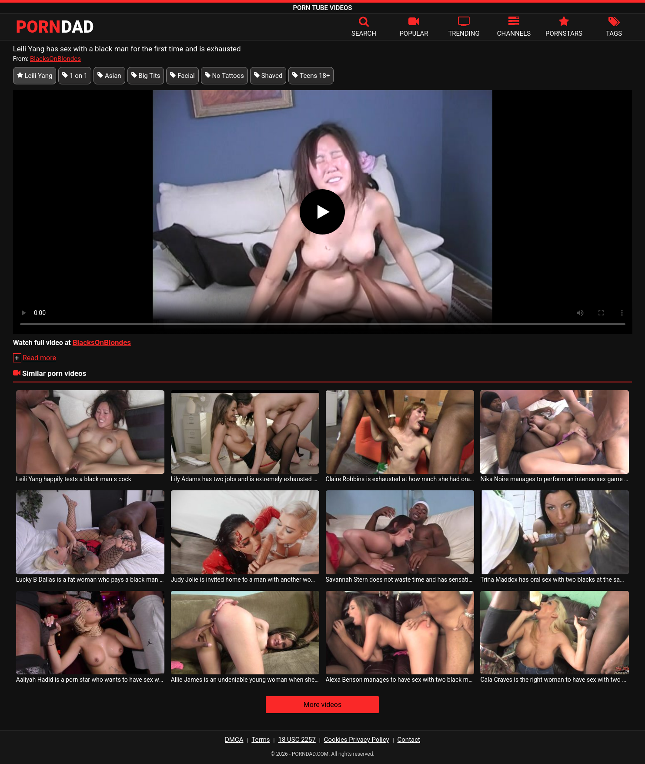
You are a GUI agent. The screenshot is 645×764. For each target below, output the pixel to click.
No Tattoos (224, 76)
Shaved (268, 76)
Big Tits (145, 76)
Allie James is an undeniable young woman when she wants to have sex (245, 679)
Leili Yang (35, 76)
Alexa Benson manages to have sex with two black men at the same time (400, 679)
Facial (182, 76)
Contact (409, 740)
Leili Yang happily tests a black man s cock (73, 479)
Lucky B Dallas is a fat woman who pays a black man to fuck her (90, 579)
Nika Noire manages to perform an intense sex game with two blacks (554, 479)
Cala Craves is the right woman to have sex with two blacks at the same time (554, 679)
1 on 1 (74, 76)
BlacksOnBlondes (55, 59)
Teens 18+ (311, 76)
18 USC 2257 (296, 740)
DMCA (234, 740)
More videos (322, 704)
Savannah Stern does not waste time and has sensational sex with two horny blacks (400, 579)
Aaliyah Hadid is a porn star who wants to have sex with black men (90, 679)
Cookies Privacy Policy (356, 740)
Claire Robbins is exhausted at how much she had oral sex (400, 479)
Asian (109, 76)
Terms (260, 740)
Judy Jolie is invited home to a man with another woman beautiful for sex (245, 579)
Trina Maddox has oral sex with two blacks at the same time (554, 579)
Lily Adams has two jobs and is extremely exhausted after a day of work (245, 479)
